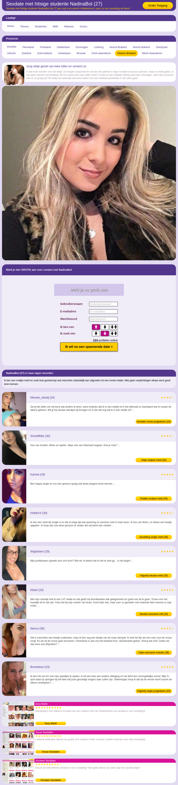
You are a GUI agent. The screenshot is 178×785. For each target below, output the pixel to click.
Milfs (55, 26)
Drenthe (11, 46)
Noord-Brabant (118, 47)
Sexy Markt (51, 723)
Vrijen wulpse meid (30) (153, 460)
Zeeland (26, 53)
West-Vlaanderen (152, 53)
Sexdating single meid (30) (153, 537)
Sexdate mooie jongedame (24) (154, 421)
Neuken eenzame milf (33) (154, 614)
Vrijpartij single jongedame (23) (154, 691)
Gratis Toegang (157, 5)
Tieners (24, 26)
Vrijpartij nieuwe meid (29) (154, 575)
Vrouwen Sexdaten (51, 780)
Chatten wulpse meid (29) (154, 498)
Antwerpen (64, 53)
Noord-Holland (141, 47)
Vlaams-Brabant (126, 53)
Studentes (41, 26)
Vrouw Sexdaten (51, 751)
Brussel (81, 53)
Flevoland (28, 47)
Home (10, 26)
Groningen (82, 47)
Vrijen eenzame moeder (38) (153, 652)
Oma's (83, 26)
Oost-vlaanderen (101, 53)
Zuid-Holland (44, 53)
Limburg (98, 47)
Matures (69, 26)
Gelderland (63, 47)
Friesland (45, 47)
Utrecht (11, 53)
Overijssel (161, 47)
